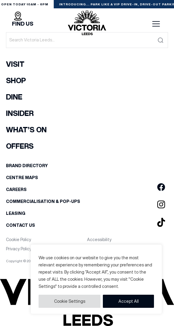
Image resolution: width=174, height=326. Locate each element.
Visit (15, 64)
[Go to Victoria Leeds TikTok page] (161, 222)
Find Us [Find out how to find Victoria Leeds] (22, 23)
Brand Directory (27, 166)
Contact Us (20, 225)
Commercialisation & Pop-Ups (43, 201)
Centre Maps (22, 178)
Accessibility (99, 239)
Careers (16, 189)
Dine (14, 96)
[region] (96, 279)
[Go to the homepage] (87, 24)
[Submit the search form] (160, 40)
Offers (19, 146)
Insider (19, 113)
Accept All (128, 301)
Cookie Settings (69, 301)
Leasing (15, 213)
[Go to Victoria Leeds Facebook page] (161, 187)
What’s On (26, 129)
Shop (16, 80)
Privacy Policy (18, 249)
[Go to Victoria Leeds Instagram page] (161, 205)
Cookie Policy (18, 239)
